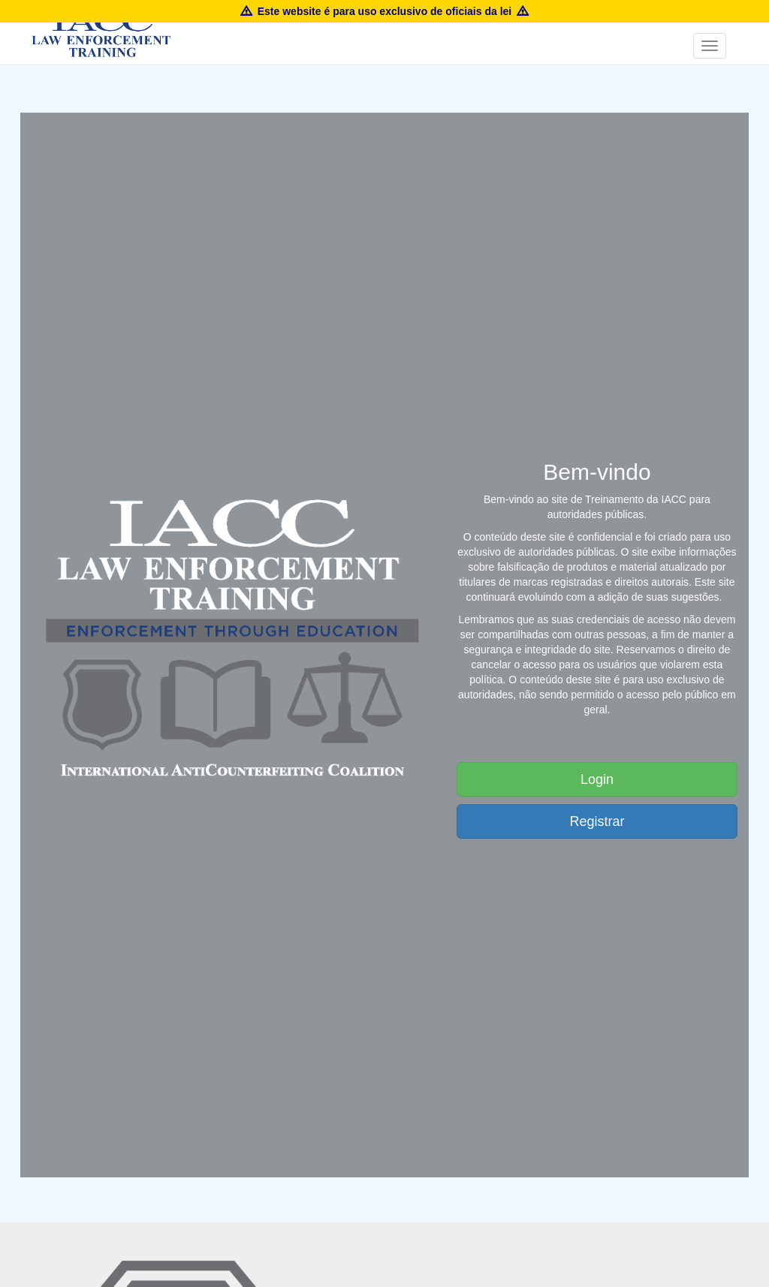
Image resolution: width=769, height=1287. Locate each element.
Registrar (596, 821)
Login (597, 779)
